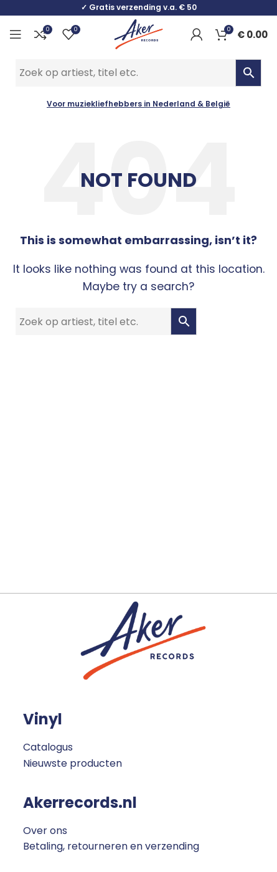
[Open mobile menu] (15, 34)
